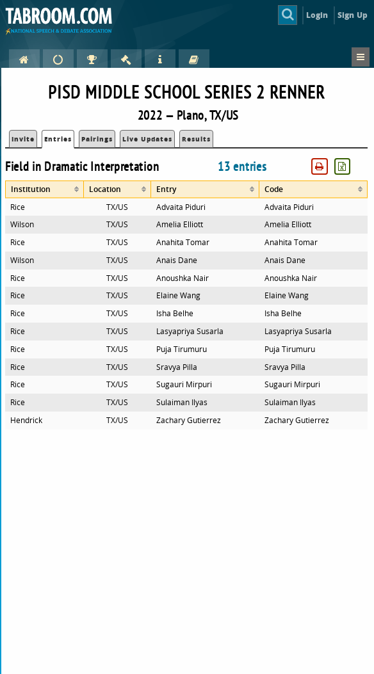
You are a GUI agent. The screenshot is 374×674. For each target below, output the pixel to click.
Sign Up (352, 15)
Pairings (97, 138)
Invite (23, 138)
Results (196, 138)
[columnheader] (44, 189)
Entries (58, 138)
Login (317, 15)
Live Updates (147, 138)
